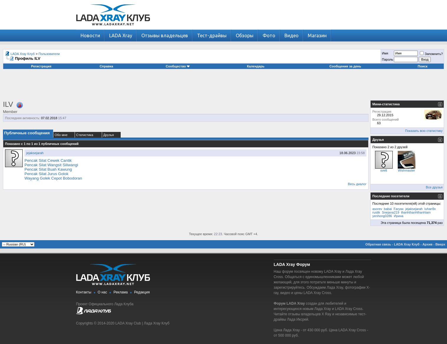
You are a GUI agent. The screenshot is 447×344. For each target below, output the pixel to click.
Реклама (121, 292)
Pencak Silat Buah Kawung (48, 169)
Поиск (423, 66)
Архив (428, 244)
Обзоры (244, 35)
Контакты (83, 292)
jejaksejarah (35, 153)
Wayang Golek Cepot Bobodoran (53, 178)
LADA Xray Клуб (23, 54)
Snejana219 (390, 212)
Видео (291, 35)
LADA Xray (120, 35)
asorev (377, 209)
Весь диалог (357, 184)
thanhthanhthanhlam (415, 212)
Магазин (317, 35)
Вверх (440, 244)
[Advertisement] (223, 87)
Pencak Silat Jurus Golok (46, 174)
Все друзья (434, 187)
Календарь (255, 66)
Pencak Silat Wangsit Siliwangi (51, 165)
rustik (376, 212)
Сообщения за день (345, 66)
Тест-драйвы (212, 35)
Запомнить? (431, 54)
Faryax (399, 209)
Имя (385, 53)
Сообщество (178, 66)
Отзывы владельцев (164, 35)
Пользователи (49, 54)
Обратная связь (378, 244)
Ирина (398, 216)
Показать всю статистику (424, 131)
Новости (90, 35)
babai (388, 209)
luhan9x (430, 209)
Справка (106, 66)
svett (383, 170)
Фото (269, 35)
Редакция (142, 292)
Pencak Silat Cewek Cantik (48, 160)
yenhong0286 (382, 216)
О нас (102, 292)
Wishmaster (406, 170)
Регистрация (41, 66)
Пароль (387, 59)
